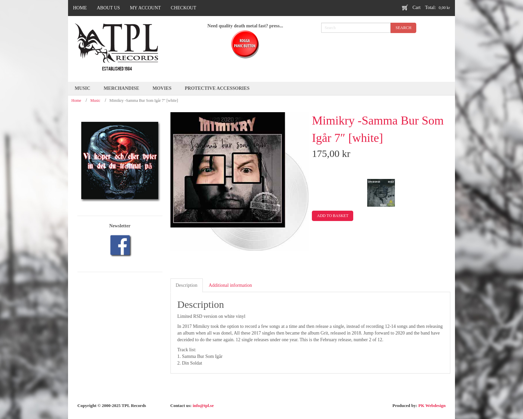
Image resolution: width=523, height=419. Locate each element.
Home (76, 100)
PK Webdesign (432, 405)
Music (95, 100)
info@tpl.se (203, 405)
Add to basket (332, 215)
